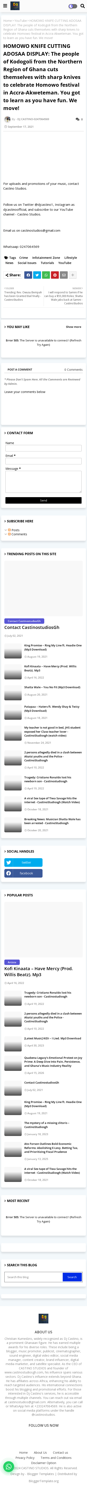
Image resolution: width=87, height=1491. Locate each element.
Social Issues (27, 263)
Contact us (60, 1452)
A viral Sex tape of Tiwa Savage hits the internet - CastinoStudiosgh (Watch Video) (52, 800)
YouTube (20, 21)
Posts (14, 530)
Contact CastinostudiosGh (31, 627)
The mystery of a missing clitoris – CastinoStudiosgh (46, 1125)
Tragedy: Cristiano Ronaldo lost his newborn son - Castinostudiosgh (47, 779)
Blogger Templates (40, 1474)
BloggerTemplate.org (44, 1481)
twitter (26, 862)
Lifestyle (70, 258)
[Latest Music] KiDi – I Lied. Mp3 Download (52, 1038)
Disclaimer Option (43, 1463)
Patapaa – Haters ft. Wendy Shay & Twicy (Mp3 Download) (51, 708)
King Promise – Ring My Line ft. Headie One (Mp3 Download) (53, 647)
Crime (23, 258)
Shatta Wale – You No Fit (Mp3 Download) (52, 687)
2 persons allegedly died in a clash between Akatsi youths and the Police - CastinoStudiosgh (53, 756)
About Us (40, 1452)
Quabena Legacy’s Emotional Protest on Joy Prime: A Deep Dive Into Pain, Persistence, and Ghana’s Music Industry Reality (53, 1061)
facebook (26, 873)
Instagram (63, 873)
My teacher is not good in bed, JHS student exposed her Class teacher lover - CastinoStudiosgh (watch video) (52, 731)
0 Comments (73, 370)
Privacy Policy (24, 1458)
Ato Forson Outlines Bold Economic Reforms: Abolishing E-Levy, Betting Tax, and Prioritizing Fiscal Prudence (51, 1147)
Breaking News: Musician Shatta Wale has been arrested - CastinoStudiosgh (52, 821)
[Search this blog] (34, 1277)
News (9, 263)
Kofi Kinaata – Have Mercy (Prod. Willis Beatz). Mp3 (50, 668)
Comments (17, 534)
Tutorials (47, 263)
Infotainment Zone (46, 258)
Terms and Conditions (56, 1458)
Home (7, 21)
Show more (73, 327)
